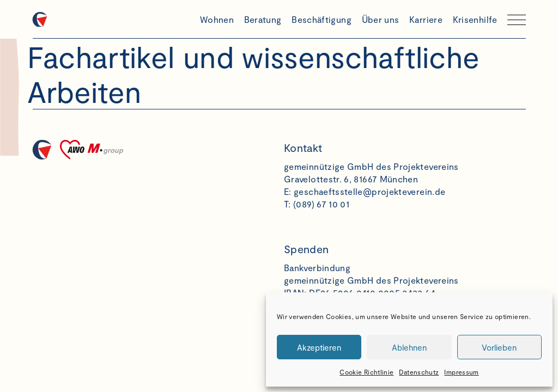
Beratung (263, 19)
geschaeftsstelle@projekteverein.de (369, 191)
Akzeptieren (319, 347)
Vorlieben (499, 347)
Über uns (380, 19)
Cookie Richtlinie (366, 372)
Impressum (461, 372)
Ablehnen (409, 347)
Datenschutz (419, 372)
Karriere (425, 19)
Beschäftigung (321, 19)
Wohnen (217, 19)
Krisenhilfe (475, 19)
